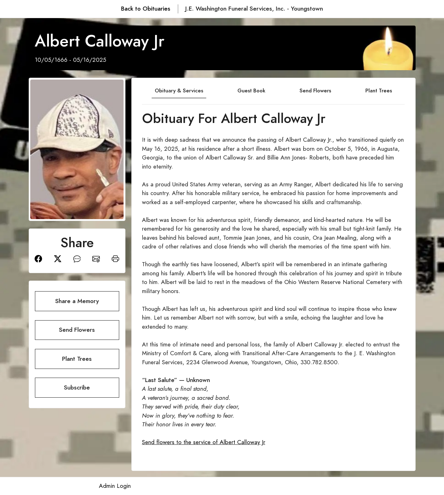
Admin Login (115, 486)
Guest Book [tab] (251, 90)
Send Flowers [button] (77, 330)
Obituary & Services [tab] (179, 90)
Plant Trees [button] (77, 359)
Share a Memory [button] (77, 301)
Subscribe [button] (77, 387)
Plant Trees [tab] (378, 90)
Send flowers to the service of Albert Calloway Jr (203, 442)
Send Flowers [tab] (315, 90)
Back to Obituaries (145, 8)
